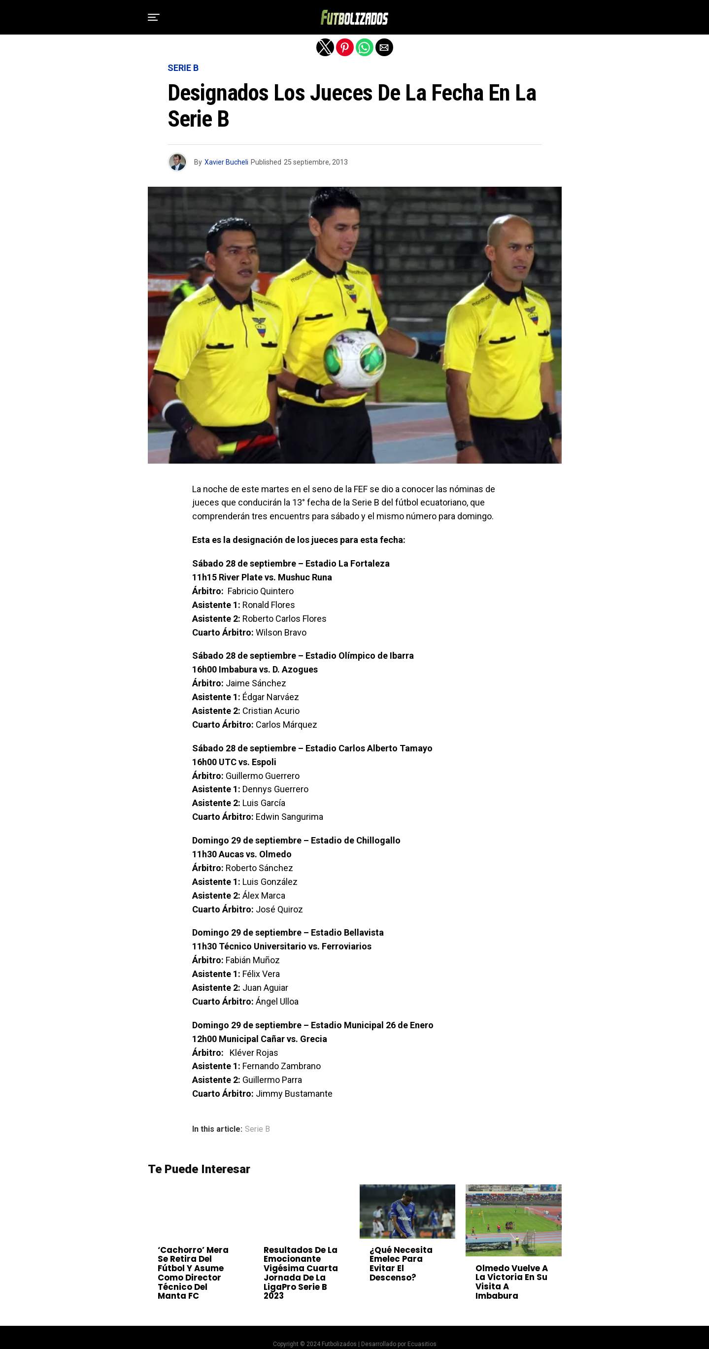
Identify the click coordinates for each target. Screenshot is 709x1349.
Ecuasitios (422, 1330)
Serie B (257, 1129)
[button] (154, 17)
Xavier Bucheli (226, 162)
